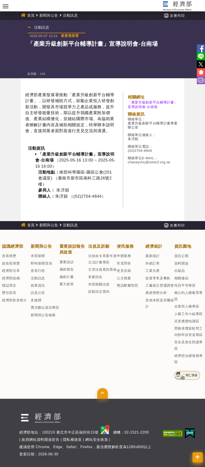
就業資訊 (38, 285)
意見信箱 (124, 271)
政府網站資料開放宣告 (41, 440)
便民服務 (125, 246)
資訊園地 (182, 246)
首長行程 (38, 271)
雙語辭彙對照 (127, 285)
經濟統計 (153, 246)
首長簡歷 (9, 256)
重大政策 (67, 284)
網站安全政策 (96, 440)
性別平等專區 (185, 285)
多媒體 (36, 300)
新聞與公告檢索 (43, 315)
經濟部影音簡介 (14, 300)
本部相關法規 (99, 284)
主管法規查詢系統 (102, 269)
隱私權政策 (72, 440)
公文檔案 (124, 278)
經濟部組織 (11, 278)
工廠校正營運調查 (159, 285)
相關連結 (181, 278)
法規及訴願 (98, 246)
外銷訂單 (152, 263)
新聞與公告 (48, 15)
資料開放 (181, 263)
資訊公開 (181, 256)
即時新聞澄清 (41, 263)
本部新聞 (38, 256)
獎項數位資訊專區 (45, 307)
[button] (102, 393)
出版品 (179, 271)
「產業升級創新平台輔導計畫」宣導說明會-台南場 (153, 104)
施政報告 (67, 269)
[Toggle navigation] (5, 6)
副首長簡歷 (11, 263)
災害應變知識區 (186, 321)
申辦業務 (124, 256)
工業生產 (152, 271)
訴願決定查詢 (99, 291)
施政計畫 (67, 277)
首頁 (31, 15)
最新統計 (152, 256)
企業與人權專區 (186, 306)
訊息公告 (38, 293)
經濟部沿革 (11, 271)
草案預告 (95, 277)
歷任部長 (9, 293)
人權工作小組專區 (188, 314)
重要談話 (67, 262)
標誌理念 (9, 285)
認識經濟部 (12, 246)
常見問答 (124, 263)
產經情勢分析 (156, 293)
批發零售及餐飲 (157, 278)
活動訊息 (70, 15)
